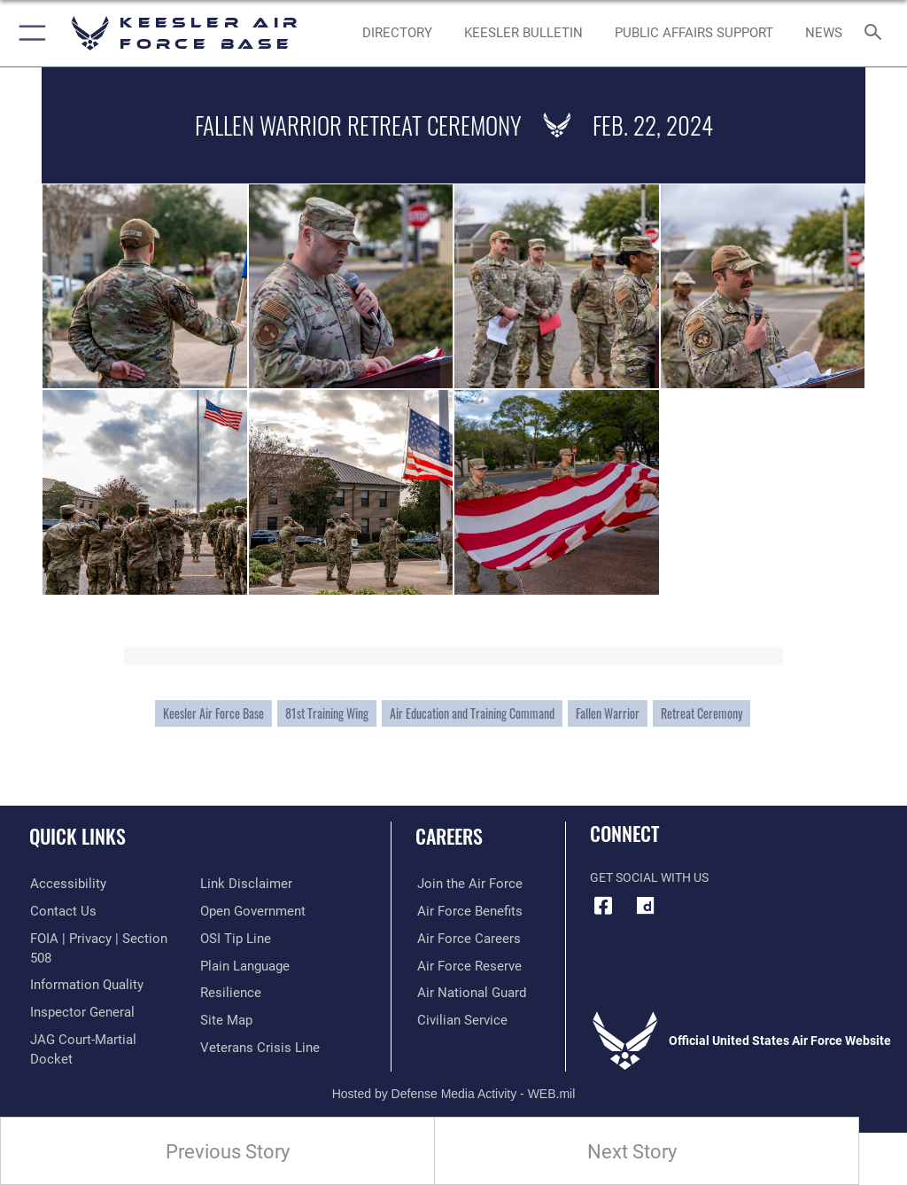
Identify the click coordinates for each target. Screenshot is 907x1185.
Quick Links (77, 836)
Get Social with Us (649, 877)
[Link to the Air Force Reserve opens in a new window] (462, 965)
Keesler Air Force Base (213, 713)
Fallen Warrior (608, 713)
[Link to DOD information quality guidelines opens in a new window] (82, 965)
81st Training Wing (326, 713)
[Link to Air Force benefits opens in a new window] (463, 911)
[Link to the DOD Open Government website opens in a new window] (250, 884)
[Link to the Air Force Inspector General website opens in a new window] (78, 993)
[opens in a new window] (645, 906)
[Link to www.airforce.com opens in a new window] (463, 884)
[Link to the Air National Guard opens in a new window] (466, 993)
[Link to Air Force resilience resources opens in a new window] (227, 965)
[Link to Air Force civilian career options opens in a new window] (455, 1019)
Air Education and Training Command (472, 713)
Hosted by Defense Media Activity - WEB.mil (454, 1079)
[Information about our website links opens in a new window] (70, 1047)
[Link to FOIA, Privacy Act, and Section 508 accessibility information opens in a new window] (103, 938)
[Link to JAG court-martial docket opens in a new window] (99, 1019)
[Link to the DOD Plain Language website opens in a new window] (243, 938)
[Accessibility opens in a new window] (63, 884)
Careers (449, 836)
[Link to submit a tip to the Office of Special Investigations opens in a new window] (232, 911)
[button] (29, 33)
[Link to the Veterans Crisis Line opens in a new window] (254, 1019)
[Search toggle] (876, 33)
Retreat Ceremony (701, 713)
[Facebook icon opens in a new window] (603, 906)
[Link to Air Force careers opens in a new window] (462, 938)
